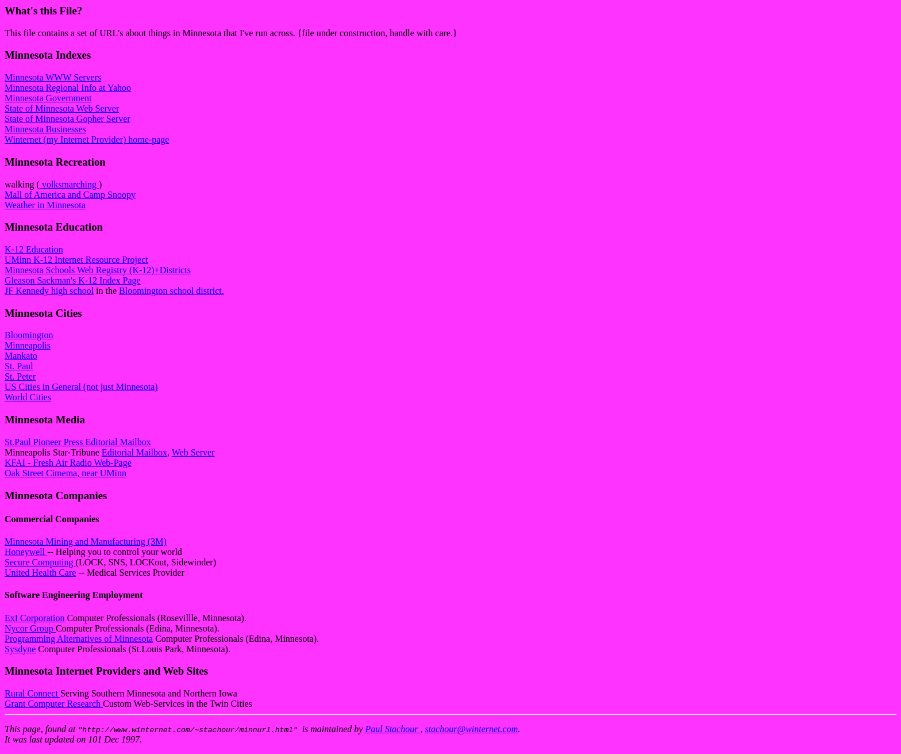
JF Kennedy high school (49, 291)
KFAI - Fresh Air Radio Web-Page (68, 463)
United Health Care (40, 572)
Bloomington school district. (171, 291)
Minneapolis (28, 345)
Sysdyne (20, 649)
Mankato (21, 356)
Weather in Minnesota (45, 205)
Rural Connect (32, 693)
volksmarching (69, 184)
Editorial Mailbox (134, 452)
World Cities (28, 397)
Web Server (193, 452)
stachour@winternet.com (471, 729)
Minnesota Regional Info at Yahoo (68, 88)
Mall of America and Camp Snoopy (70, 195)
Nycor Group (30, 628)
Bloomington (29, 335)
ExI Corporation (34, 618)
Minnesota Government (48, 98)
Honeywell (26, 552)
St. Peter (20, 376)
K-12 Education (34, 249)
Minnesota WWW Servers (53, 77)
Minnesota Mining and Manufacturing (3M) (86, 541)
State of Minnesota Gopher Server (67, 119)
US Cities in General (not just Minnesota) (81, 387)
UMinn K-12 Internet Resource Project (76, 260)
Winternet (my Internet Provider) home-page (87, 139)
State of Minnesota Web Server (62, 108)
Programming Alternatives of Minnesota (79, 639)
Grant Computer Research (54, 704)
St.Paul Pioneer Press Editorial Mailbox (78, 442)
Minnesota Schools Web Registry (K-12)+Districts (98, 270)
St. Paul (19, 366)
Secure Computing (40, 562)
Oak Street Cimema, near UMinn (65, 473)
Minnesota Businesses (45, 129)
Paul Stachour (392, 729)
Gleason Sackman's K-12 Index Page (73, 280)
